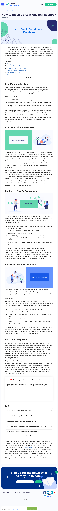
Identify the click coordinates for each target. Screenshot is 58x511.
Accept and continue (32, 508)
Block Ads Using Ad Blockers (16, 66)
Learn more (16, 509)
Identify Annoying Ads (13, 64)
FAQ (8, 74)
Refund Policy (26, 492)
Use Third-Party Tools (13, 72)
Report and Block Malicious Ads (16, 70)
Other (13, 11)
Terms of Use (16, 492)
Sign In (41, 4)
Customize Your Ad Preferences (16, 68)
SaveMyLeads (28, 447)
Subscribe (38, 482)
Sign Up (50, 4)
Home (3, 11)
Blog (8, 11)
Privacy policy (6, 492)
